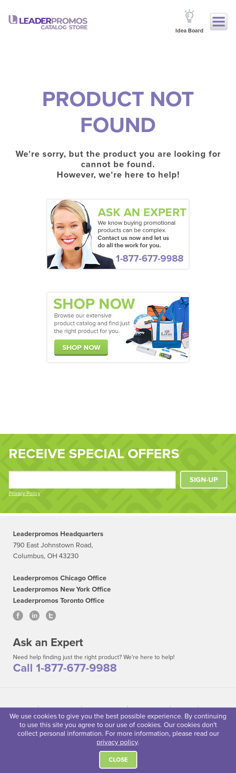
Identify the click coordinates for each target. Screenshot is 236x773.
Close (118, 759)
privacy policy (117, 742)
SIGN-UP (204, 479)
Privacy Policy (24, 493)
